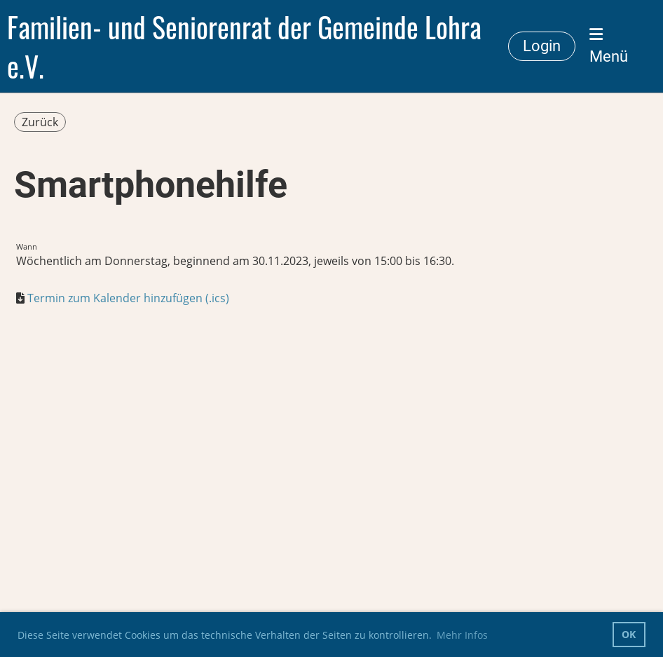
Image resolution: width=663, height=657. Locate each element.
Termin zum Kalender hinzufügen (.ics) (128, 298)
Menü (608, 46)
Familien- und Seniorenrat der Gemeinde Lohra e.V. (244, 46)
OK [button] (629, 634)
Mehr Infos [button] (462, 635)
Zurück (40, 122)
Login (542, 46)
